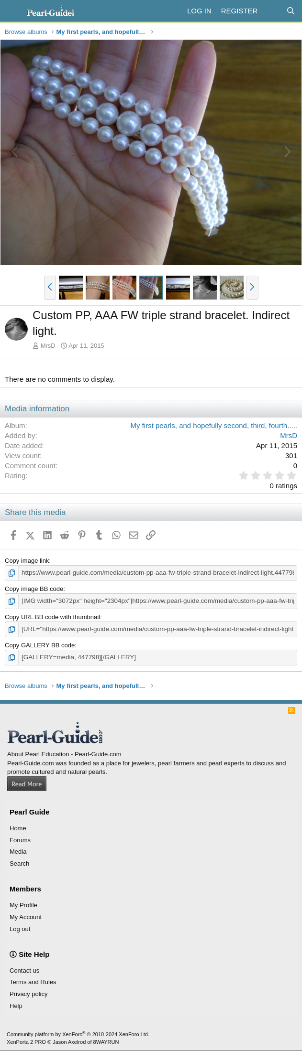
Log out (20, 927)
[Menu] (13, 11)
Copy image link (27, 560)
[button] (50, 288)
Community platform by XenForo (78, 1033)
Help (16, 1004)
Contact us (24, 969)
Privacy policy (28, 993)
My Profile (23, 904)
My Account (26, 915)
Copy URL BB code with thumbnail (52, 616)
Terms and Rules (33, 981)
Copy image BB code (34, 588)
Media (18, 850)
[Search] (290, 11)
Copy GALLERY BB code (40, 644)
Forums (20, 838)
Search (19, 862)
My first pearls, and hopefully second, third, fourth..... (213, 425)
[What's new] (271, 11)
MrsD (48, 345)
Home (18, 826)
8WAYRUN (106, 1040)
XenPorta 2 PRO (26, 1040)
